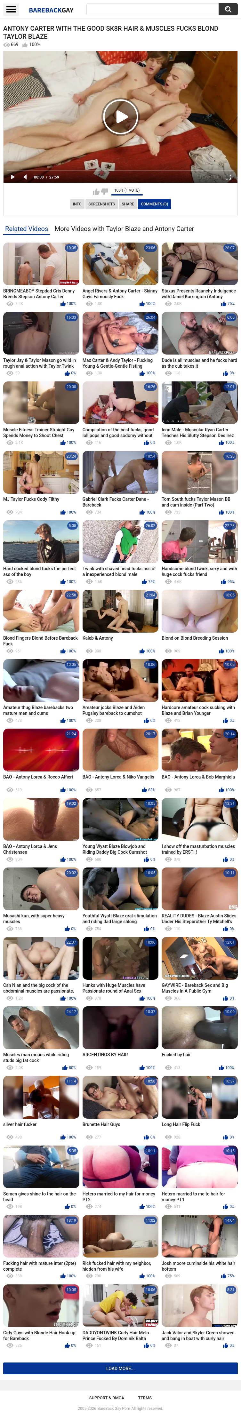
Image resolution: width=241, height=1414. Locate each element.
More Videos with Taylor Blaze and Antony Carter (124, 229)
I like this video (96, 191)
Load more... (120, 1368)
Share (128, 204)
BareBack (51, 9)
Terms (145, 1397)
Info (77, 204)
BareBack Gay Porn (114, 1408)
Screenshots (101, 204)
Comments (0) (154, 204)
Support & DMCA (106, 1397)
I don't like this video (104, 191)
